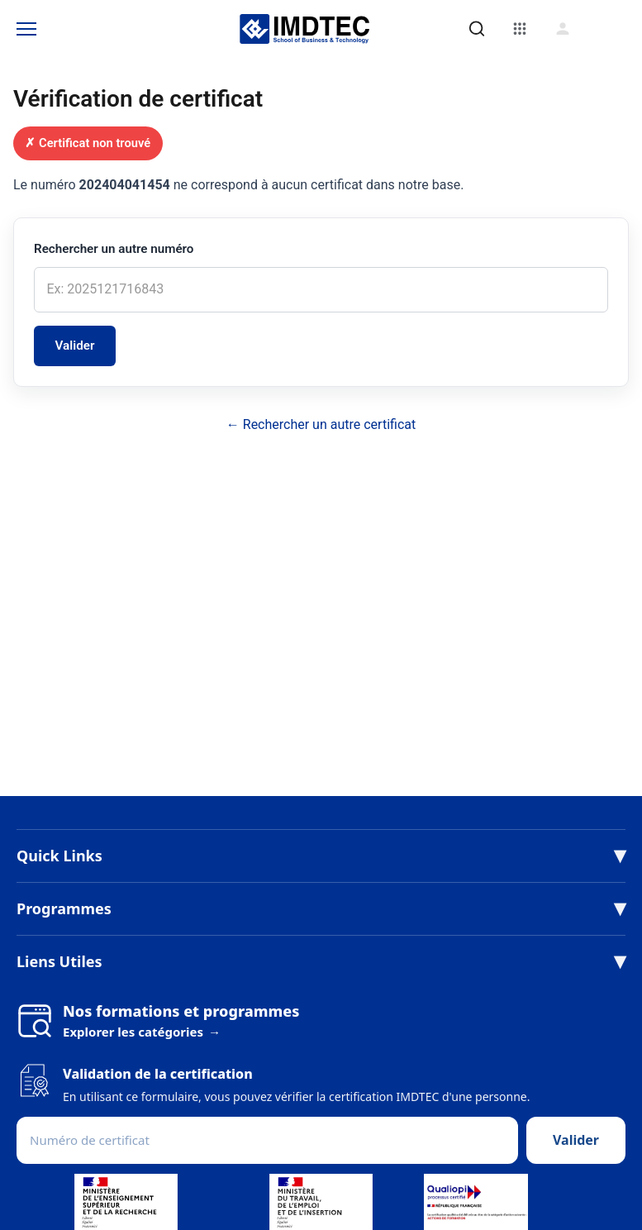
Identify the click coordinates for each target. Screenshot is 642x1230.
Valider (75, 345)
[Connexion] (562, 28)
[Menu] (519, 28)
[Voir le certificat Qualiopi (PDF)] (476, 1202)
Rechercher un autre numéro (113, 248)
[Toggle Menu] (26, 28)
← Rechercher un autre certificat (321, 424)
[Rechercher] (476, 28)
